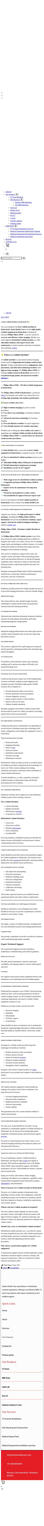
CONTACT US (11, 242)
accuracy (23, 1057)
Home (4, 1310)
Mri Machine (15, 200)
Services (5, 1328)
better (34, 1070)
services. (4, 1136)
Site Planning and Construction (15, 1428)
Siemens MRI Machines (23, 202)
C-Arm (12, 218)
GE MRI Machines (21, 205)
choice (3, 395)
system (25, 1161)
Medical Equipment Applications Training (25, 231)
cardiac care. (11, 525)
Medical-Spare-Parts (10, 1437)
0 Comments (14, 1268)
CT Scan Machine (16, 197)
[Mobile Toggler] (17, 194)
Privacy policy (8, 1355)
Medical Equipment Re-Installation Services (26, 234)
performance (16, 828)
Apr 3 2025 (5, 317)
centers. (14, 348)
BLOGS (8, 239)
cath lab (8, 313)
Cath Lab (13, 208)
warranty (19, 811)
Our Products (10, 194)
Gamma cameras (16, 221)
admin (5, 1268)
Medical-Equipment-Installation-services (18, 1445)
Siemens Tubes (15, 223)
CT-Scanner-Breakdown (11, 1419)
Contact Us (6, 1346)
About (4, 1319)
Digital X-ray (15, 210)
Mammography (15, 213)
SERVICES (10, 226)
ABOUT (9, 192)
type (13, 748)
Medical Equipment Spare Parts (21, 237)
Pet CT (12, 215)
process (17, 860)
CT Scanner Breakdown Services (22, 229)
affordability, (5, 1183)
